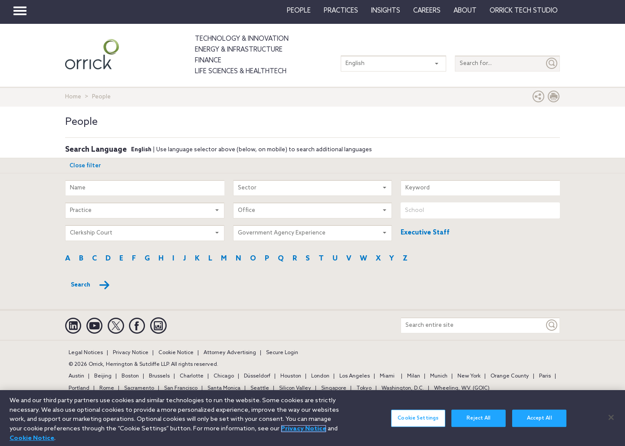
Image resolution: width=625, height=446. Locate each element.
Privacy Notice (130, 353)
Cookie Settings (418, 424)
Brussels (159, 376)
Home (73, 97)
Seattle (259, 388)
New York (468, 376)
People (299, 11)
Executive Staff (425, 233)
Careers (427, 11)
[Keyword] (552, 325)
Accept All (539, 424)
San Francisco (180, 388)
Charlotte (192, 376)
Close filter (85, 166)
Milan (413, 376)
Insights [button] (385, 11)
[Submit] (552, 63)
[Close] (611, 422)
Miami (387, 376)
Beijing (103, 376)
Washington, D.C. (403, 388)
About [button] (465, 11)
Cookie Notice (176, 353)
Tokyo (364, 388)
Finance (208, 61)
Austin (76, 376)
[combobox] (480, 210)
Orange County (509, 376)
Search (90, 285)
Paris (545, 376)
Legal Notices (86, 353)
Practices (341, 11)
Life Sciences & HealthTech (240, 71)
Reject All (478, 424)
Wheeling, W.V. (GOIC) (462, 388)
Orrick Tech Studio (524, 11)
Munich (438, 376)
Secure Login (282, 353)
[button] (539, 98)
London (320, 376)
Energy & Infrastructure (239, 50)
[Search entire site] (473, 325)
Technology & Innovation (242, 39)
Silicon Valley (295, 388)
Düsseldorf (257, 376)
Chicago (224, 376)
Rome (106, 388)
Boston (130, 376)
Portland (79, 388)
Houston (290, 376)
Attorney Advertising (230, 353)
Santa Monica (223, 388)
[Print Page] (554, 98)
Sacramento (139, 388)
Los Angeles (354, 376)
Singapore (333, 388)
